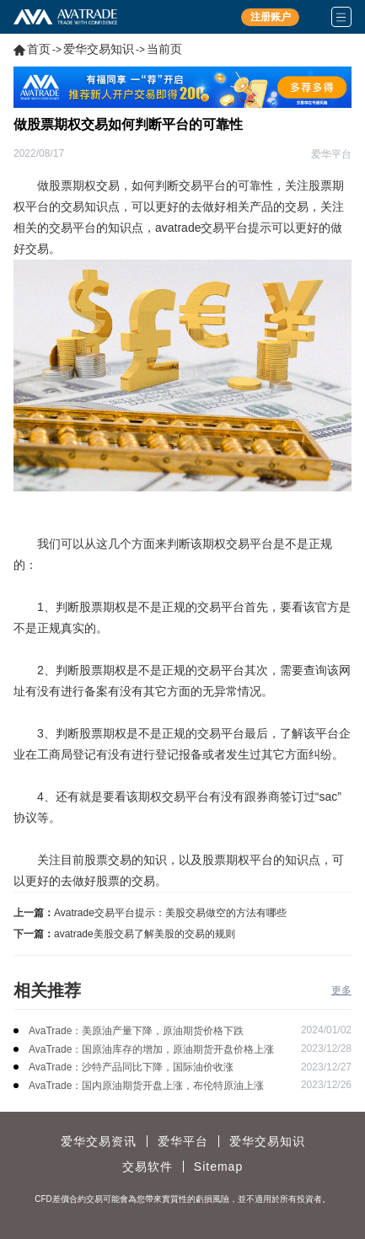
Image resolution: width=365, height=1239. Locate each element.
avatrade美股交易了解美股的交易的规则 (144, 934)
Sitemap (218, 1166)
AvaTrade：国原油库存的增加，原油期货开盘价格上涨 (151, 1049)
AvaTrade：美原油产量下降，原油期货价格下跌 (136, 1031)
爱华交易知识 (98, 49)
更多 (341, 990)
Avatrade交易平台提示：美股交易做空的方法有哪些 (170, 913)
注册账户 (270, 17)
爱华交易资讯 (99, 1141)
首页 (39, 49)
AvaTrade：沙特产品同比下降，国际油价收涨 (131, 1067)
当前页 (164, 49)
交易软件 (147, 1166)
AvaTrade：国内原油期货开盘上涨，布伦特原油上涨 (146, 1086)
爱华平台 (183, 1141)
